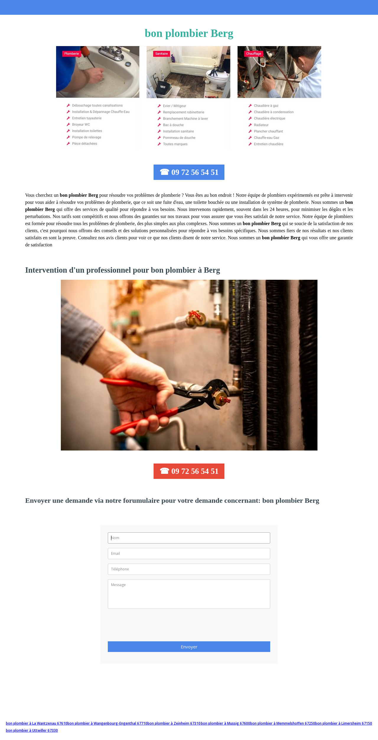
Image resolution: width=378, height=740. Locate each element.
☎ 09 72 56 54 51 (189, 172)
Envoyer (189, 647)
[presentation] (153, 626)
